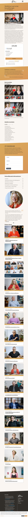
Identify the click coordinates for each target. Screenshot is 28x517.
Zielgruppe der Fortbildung (13, 183)
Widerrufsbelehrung (20, 500)
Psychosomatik (8, 464)
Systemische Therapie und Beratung (11, 361)
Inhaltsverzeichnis (8, 54)
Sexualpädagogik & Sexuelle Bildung (11, 395)
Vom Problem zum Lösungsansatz (11, 344)
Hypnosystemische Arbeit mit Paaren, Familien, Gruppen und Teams (13, 259)
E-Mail (7, 164)
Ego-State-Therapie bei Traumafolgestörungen (13, 447)
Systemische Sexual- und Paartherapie (11, 430)
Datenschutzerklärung (23, 512)
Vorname (8, 157)
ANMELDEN (8, 168)
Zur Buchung (14, 58)
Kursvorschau (7, 55)
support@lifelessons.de (12, 505)
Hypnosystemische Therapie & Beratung (12, 310)
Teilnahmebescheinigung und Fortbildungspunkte (13, 180)
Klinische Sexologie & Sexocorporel (11, 481)
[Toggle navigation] (22, 1)
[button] (6, 73)
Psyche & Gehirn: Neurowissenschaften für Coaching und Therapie (12, 413)
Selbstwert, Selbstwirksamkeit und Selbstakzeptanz (11, 241)
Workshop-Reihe (8, 276)
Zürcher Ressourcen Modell (10, 378)
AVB (18, 499)
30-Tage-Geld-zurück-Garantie (13, 188)
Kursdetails (13, 178)
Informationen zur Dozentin (13, 181)
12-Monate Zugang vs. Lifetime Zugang (13, 186)
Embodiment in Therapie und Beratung (12, 293)
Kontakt (19, 501)
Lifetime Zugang (9, 48)
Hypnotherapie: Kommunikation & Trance (12, 327)
